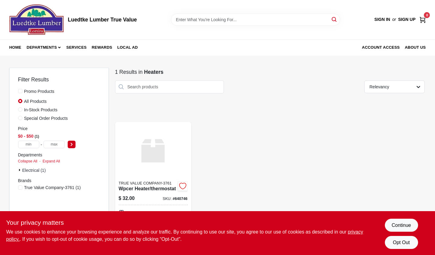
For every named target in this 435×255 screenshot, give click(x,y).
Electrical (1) (34, 170)
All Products (35, 101)
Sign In (382, 19)
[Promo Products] (20, 91)
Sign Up (407, 19)
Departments (42, 47)
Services (76, 47)
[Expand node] (20, 170)
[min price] (28, 144)
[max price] (54, 144)
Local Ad (127, 47)
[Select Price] (72, 144)
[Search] (334, 19)
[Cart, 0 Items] (423, 19)
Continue (401, 225)
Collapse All (27, 161)
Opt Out (401, 242)
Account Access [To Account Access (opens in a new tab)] (381, 47)
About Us (415, 47)
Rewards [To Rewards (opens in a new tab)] (102, 47)
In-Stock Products (41, 109)
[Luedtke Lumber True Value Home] (36, 19)
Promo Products (39, 91)
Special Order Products (46, 118)
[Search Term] (255, 20)
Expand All (51, 161)
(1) (52, 187)
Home (15, 47)
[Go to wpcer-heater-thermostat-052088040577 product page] (153, 187)
